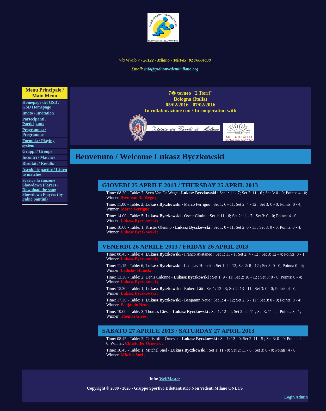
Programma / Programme (34, 132)
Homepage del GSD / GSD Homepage (41, 104)
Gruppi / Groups (37, 151)
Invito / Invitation (38, 113)
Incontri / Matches (38, 157)
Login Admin (296, 397)
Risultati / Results (38, 163)
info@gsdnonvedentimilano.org (171, 69)
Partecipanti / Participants (34, 121)
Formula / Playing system (38, 143)
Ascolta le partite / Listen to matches (44, 172)
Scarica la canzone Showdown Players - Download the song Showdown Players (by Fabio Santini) (42, 189)
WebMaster (169, 379)
